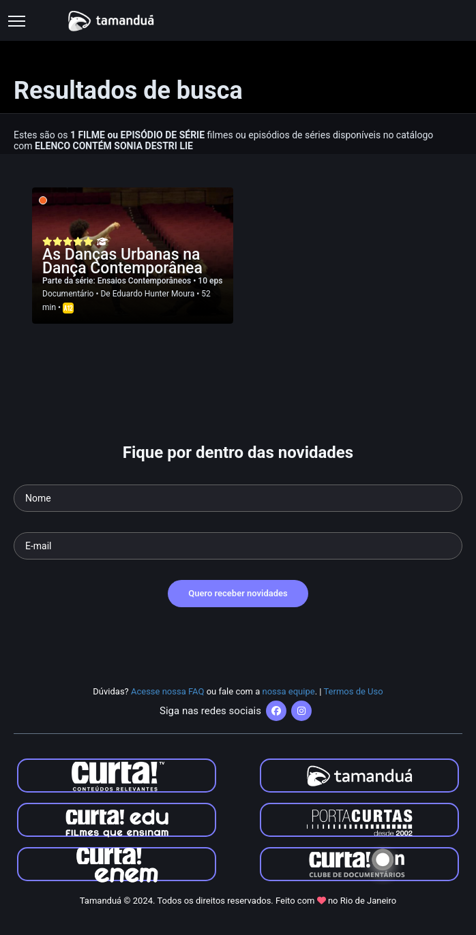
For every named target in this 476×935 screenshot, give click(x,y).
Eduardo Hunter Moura (154, 293)
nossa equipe (289, 691)
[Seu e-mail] (238, 546)
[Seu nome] (238, 498)
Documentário (67, 293)
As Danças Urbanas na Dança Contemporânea (122, 261)
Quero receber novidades (238, 593)
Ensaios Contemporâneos (145, 281)
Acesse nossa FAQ (168, 691)
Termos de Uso (353, 691)
